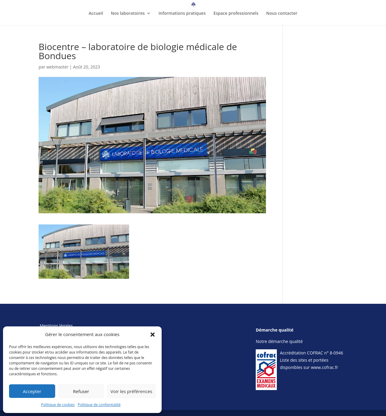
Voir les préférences (131, 391)
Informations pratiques (182, 13)
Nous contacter (281, 13)
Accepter (32, 391)
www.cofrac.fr (324, 367)
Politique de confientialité (99, 404)
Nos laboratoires (128, 13)
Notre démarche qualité (279, 341)
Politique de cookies (58, 404)
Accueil (96, 13)
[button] (153, 335)
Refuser (81, 391)
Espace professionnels (236, 13)
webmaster (57, 67)
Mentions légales (56, 326)
